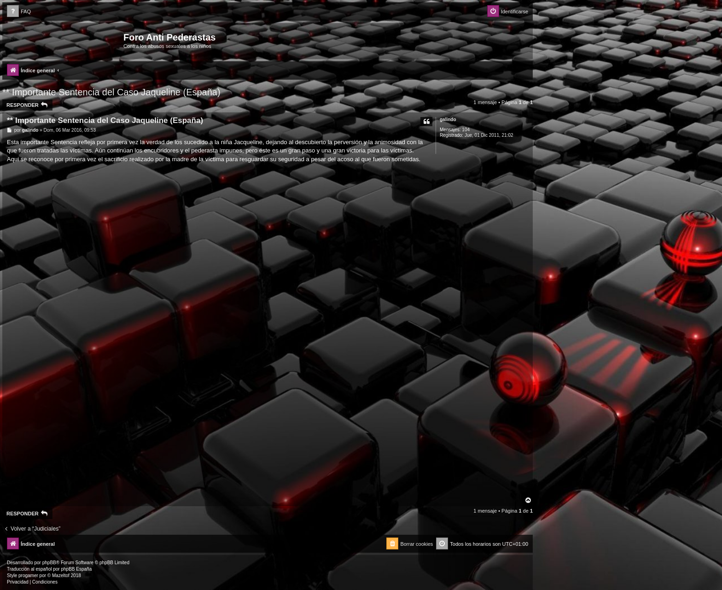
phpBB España (76, 569)
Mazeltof (61, 575)
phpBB (49, 562)
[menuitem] (19, 11)
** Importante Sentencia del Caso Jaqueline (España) (111, 92)
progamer (28, 575)
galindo (448, 119)
